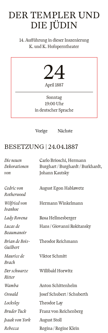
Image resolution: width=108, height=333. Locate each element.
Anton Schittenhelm (58, 285)
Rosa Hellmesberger (57, 218)
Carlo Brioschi (52, 160)
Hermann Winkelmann (61, 203)
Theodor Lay (51, 303)
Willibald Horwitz (56, 271)
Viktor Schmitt (53, 256)
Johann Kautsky (54, 173)
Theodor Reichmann (58, 241)
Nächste (66, 131)
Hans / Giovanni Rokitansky (65, 226)
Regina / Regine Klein (59, 328)
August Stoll (50, 320)
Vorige (40, 131)
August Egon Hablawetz (61, 188)
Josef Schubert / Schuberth (63, 294)
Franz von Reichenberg (61, 311)
